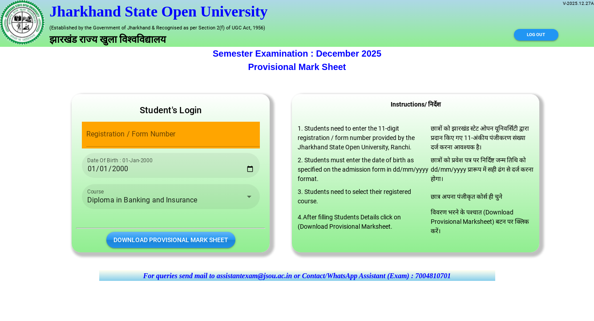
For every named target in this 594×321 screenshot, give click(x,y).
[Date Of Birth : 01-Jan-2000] (171, 165)
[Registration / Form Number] (173, 134)
